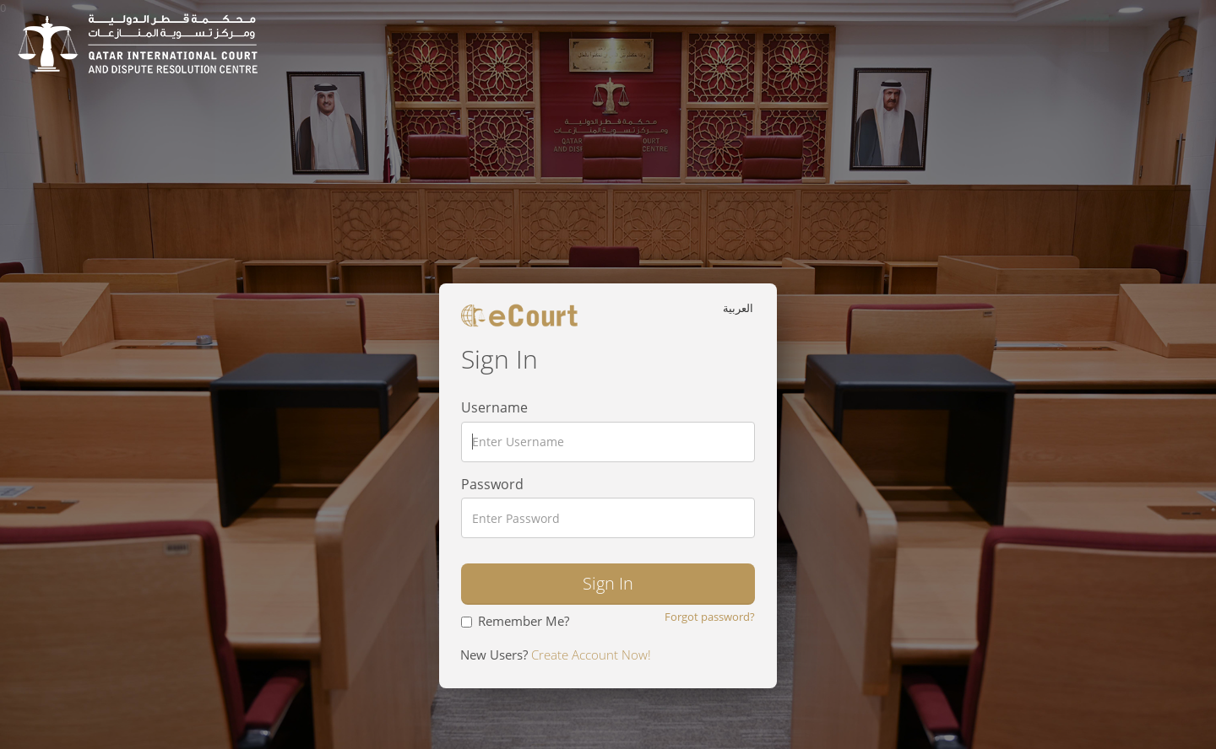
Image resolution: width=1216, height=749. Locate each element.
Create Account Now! (589, 654)
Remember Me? (515, 621)
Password (492, 484)
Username (494, 407)
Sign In (608, 583)
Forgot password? (710, 616)
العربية (739, 307)
